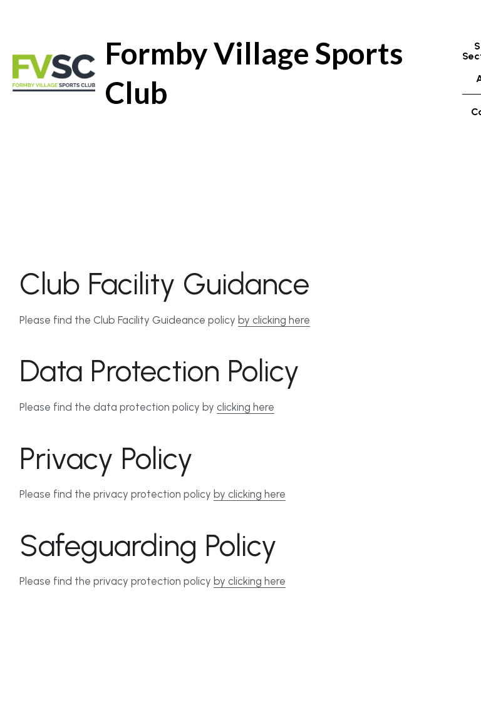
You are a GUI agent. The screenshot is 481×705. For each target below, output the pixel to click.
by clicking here (274, 330)
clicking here (245, 417)
